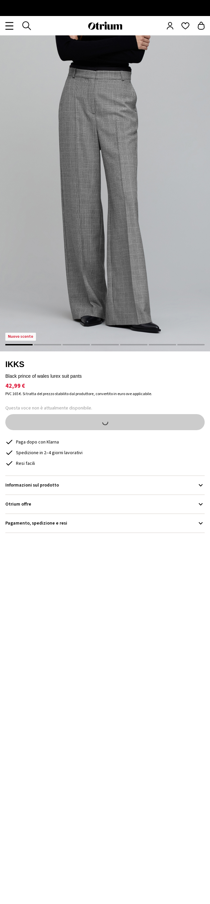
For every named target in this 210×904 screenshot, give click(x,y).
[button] (105, 193)
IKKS (14, 364)
